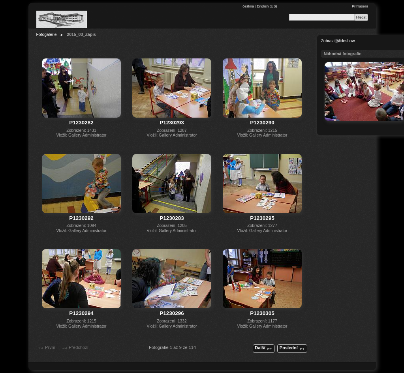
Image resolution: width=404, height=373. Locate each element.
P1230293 (172, 123)
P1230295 (262, 218)
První (46, 348)
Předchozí (75, 348)
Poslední (292, 348)
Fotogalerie (46, 34)
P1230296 (172, 313)
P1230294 (81, 313)
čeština (248, 6)
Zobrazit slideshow (338, 41)
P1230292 (81, 218)
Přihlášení (360, 6)
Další (263, 348)
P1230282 (81, 123)
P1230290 (262, 123)
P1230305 (262, 313)
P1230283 (172, 218)
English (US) (267, 6)
